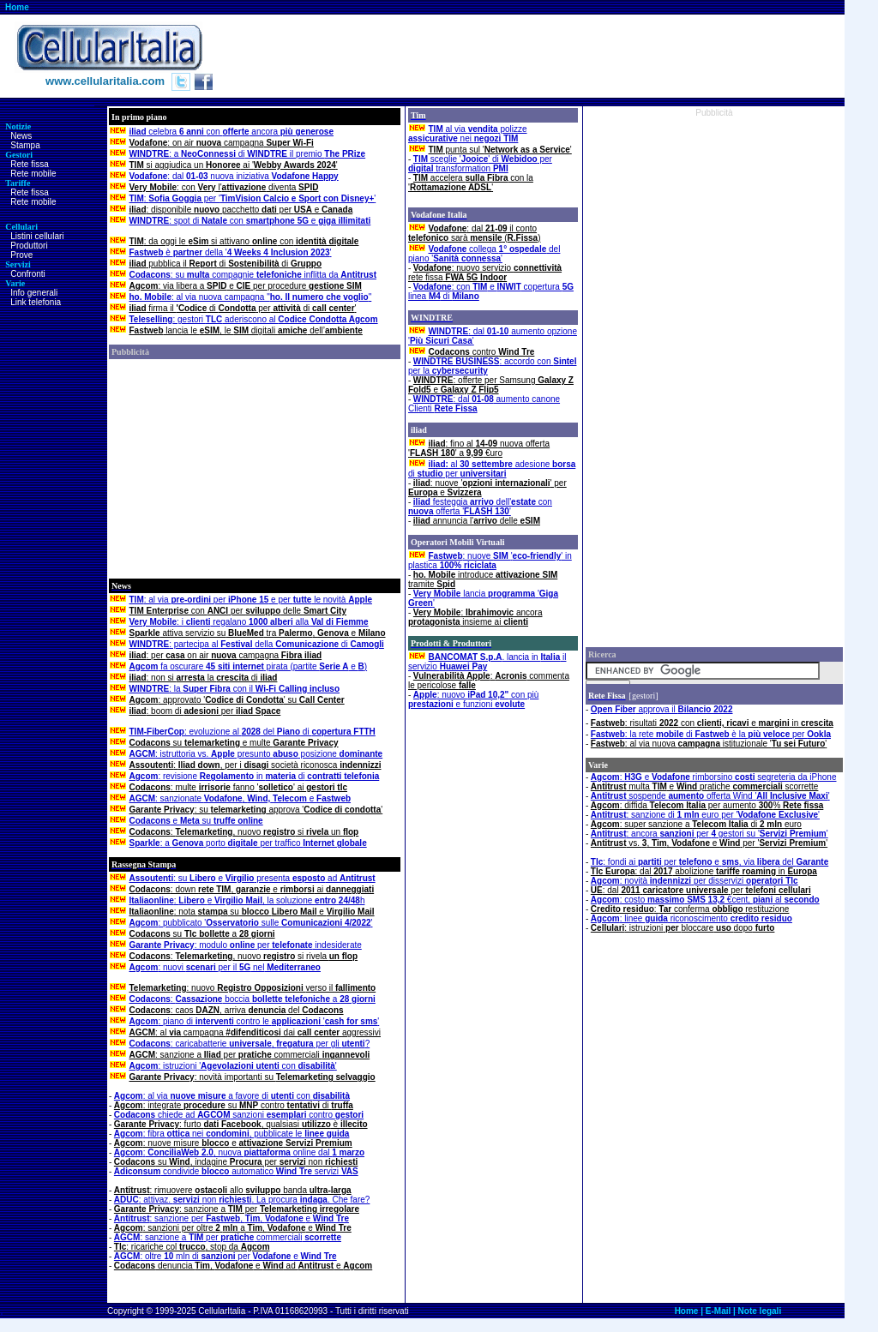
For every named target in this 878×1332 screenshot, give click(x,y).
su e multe (234, 742)
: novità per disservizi (694, 880)
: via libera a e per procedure (245, 286)
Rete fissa (29, 164)
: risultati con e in (712, 723)
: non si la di (203, 677)
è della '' (230, 252)
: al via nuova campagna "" (250, 297)
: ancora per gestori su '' (709, 833)
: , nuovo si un (244, 832)
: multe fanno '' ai (238, 787)
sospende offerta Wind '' (710, 796)
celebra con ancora (231, 131)
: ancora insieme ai (475, 617)
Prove (21, 255)
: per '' (252, 198)
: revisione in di (254, 776)
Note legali (760, 1311)
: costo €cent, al (705, 899)
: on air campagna (221, 142)
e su (196, 820)
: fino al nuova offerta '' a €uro (479, 448)
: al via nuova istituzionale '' (709, 743)
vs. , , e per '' (709, 843)
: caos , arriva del (236, 1010)
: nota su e (252, 911)
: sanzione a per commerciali (249, 1054)
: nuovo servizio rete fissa (485, 272)
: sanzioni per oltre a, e (233, 1228)
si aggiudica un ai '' (233, 165)
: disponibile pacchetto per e (241, 209)
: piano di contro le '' (254, 1021)
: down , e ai (252, 889)
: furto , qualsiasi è (241, 1124)
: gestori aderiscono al (253, 319)
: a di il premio (247, 154)
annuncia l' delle (476, 520)
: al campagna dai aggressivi (255, 1032)
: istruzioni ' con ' (233, 1066)
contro (482, 352)
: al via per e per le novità (250, 599)
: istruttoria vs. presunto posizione (256, 754)
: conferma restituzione (690, 909)
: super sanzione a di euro (696, 824)
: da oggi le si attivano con (244, 241)
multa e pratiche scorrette (705, 786)
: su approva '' (256, 809)
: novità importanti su (252, 1077)
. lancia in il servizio (487, 661)
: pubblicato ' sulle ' (251, 922)
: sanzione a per (236, 1209)
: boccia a (252, 999)
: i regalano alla (249, 622)
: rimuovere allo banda (233, 1190)
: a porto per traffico (248, 843)
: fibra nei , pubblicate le (232, 1133)
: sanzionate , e (240, 798)
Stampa (24, 145)
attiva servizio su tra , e (257, 633)
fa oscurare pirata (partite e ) (248, 666)
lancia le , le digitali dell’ (246, 330)
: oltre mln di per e (225, 1256)
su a (202, 934)
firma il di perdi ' (243, 308)
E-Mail (718, 1311)
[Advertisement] (530, 55)
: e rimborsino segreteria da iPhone (714, 777)
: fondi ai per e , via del (709, 862)
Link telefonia (35, 302)
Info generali (33, 292)
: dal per (701, 890)
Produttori (28, 245)
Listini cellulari (36, 236)
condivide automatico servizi (236, 1171)
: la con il (234, 688)
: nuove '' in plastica (490, 560)
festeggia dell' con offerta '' (480, 506)
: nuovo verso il (252, 988)
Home (17, 7)
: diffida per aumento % (707, 805)
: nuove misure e (233, 1143)
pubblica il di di (225, 263)
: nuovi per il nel (225, 967)
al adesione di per (491, 468)
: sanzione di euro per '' (705, 814)
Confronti (27, 274)
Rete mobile (33, 173)
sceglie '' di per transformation (480, 163)
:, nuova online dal (239, 1152)
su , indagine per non (236, 1162)
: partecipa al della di (256, 644)
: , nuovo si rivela (243, 956)
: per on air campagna (225, 655)
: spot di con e (250, 220)
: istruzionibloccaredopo (683, 928)
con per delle (237, 610)
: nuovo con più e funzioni (473, 699)
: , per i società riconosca (255, 765)
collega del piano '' (484, 253)
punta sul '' (500, 149)
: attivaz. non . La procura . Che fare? (242, 1199)
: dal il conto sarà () (474, 233)
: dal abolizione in (704, 871)
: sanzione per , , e (231, 1218)
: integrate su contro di (233, 1105)
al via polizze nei (467, 133)
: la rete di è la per (711, 734)
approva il (662, 709)
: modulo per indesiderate (245, 945)
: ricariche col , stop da (192, 1246)
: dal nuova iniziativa (234, 176)
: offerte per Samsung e (491, 384)
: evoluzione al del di (252, 731)
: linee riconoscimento (691, 918)
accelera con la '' (470, 182)
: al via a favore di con (232, 1096)
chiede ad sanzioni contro (239, 1114)
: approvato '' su (237, 700)
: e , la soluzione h (247, 900)
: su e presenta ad (252, 878)
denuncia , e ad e (243, 1265)
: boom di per (205, 711)
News (21, 136)
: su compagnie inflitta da (252, 274)
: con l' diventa (224, 187)
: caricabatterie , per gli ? (249, 1043)
